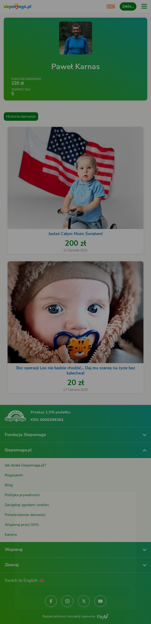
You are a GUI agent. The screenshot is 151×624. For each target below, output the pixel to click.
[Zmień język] (13, 486)
